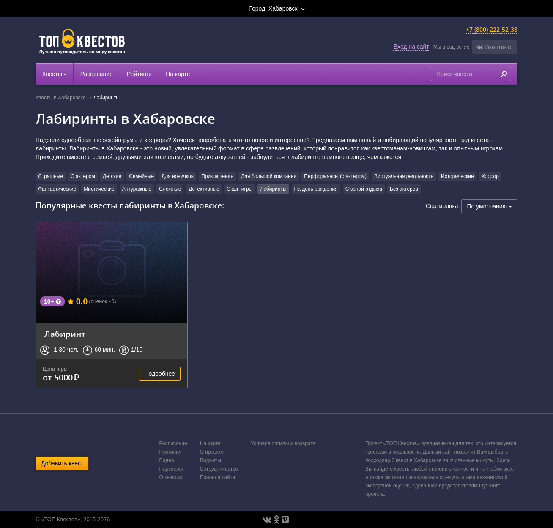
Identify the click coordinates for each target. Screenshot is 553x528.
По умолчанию (489, 206)
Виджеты (210, 460)
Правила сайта (217, 477)
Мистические (99, 189)
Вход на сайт (411, 46)
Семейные (141, 176)
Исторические (457, 176)
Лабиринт (64, 333)
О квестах (171, 477)
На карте (178, 74)
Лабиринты (273, 189)
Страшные (50, 176)
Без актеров (404, 189)
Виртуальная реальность (403, 176)
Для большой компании (268, 176)
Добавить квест (62, 463)
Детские (112, 176)
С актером (83, 176)
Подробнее (159, 373)
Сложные (170, 189)
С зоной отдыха (363, 189)
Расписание (96, 74)
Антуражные (136, 189)
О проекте (212, 452)
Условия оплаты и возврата (283, 443)
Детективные (204, 189)
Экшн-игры (240, 189)
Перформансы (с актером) (335, 176)
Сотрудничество (219, 469)
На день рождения (316, 189)
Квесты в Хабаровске (61, 98)
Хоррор (490, 176)
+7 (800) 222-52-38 (491, 29)
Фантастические (57, 189)
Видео (166, 460)
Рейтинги (139, 74)
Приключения (217, 176)
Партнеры (171, 469)
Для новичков (178, 176)
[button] (494, 47)
